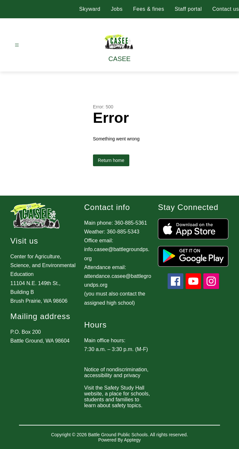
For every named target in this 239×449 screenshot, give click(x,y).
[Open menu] (17, 45)
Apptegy (132, 439)
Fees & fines (148, 9)
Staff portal (188, 9)
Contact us (225, 9)
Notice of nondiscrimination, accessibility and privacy (116, 372)
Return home (111, 160)
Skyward (90, 9)
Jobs (117, 9)
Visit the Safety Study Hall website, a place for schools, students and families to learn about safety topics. (117, 396)
